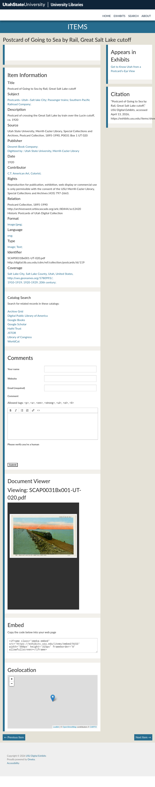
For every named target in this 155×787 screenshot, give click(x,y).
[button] (10, 410)
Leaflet (56, 729)
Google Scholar (17, 324)
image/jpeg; (15, 224)
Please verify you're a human (23, 444)
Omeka (31, 761)
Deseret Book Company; (23, 146)
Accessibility (13, 765)
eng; (10, 235)
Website (12, 378)
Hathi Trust (14, 328)
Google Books (16, 320)
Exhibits (119, 15)
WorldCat (14, 341)
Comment (13, 396)
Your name (13, 369)
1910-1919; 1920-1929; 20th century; (32, 282)
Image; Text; (15, 246)
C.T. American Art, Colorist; (24, 173)
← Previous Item (14, 739)
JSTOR (12, 332)
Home (106, 15)
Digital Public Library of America (28, 315)
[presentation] (10, 410)
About (146, 15)
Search (133, 15)
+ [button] (12, 681)
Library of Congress (20, 337)
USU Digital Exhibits (36, 758)
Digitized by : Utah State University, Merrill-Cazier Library (43, 150)
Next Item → (143, 739)
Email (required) (16, 387)
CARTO (93, 729)
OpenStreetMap (70, 729)
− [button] (12, 686)
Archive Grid (15, 311)
